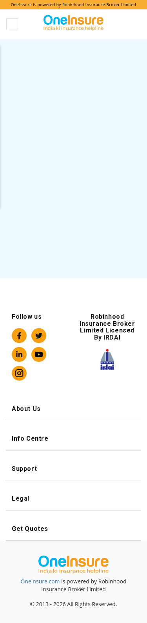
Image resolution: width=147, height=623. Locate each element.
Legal (73, 498)
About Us (73, 408)
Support (73, 468)
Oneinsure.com (40, 581)
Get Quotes (73, 528)
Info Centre (73, 438)
